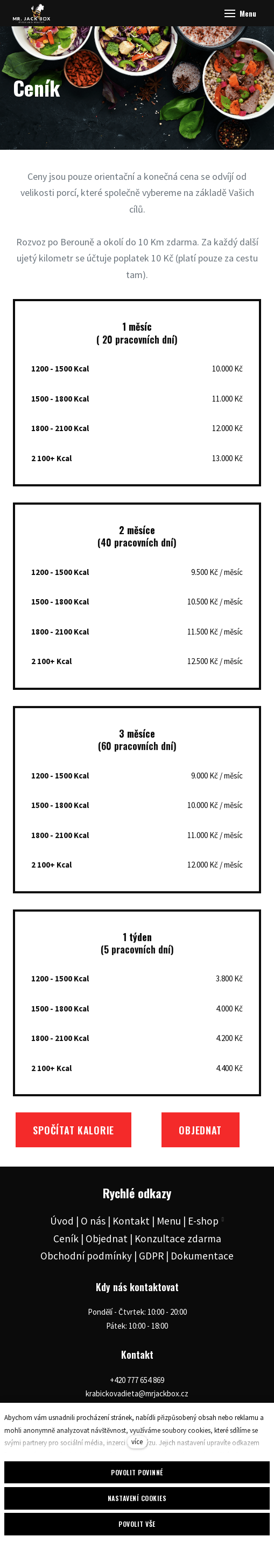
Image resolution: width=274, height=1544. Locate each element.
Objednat (107, 1238)
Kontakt (131, 1220)
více (137, 1441)
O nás (93, 1220)
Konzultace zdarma (178, 1238)
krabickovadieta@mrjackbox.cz (137, 1393)
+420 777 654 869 (137, 1380)
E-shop (203, 1220)
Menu (169, 1220)
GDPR (151, 1255)
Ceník (66, 1238)
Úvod (62, 1220)
